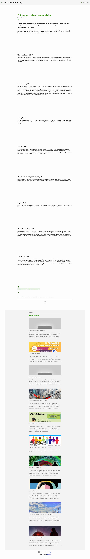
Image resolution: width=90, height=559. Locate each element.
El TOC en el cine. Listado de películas (37, 330)
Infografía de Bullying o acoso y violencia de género (40, 447)
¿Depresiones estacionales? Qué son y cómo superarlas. (41, 514)
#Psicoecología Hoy (13, 2)
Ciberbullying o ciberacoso (34, 353)
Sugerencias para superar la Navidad (36, 537)
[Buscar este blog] (82, 2)
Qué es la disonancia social (34, 490)
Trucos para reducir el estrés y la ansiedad (38, 400)
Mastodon (31, 312)
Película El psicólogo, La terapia (35, 377)
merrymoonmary (48, 554)
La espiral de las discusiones (35, 467)
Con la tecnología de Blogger (45, 552)
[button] (18, 20)
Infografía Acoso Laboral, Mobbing (36, 423)
